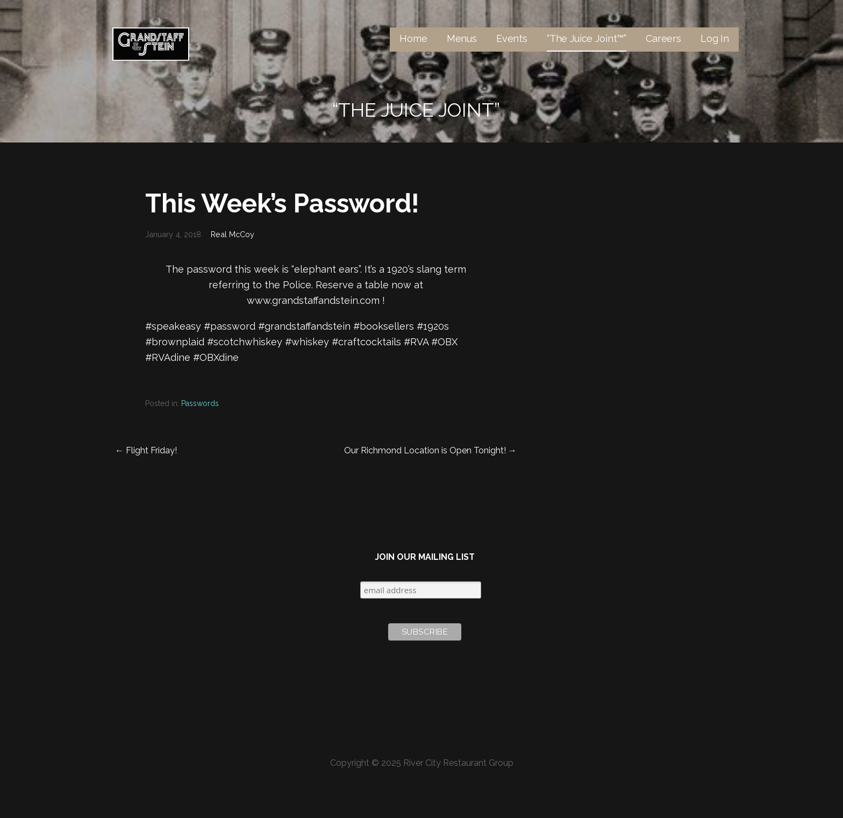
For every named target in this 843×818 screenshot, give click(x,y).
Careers (663, 38)
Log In (715, 38)
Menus (462, 38)
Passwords (200, 403)
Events (511, 38)
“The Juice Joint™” (586, 38)
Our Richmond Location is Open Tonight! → (430, 450)
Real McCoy (232, 234)
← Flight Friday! (146, 450)
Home (413, 38)
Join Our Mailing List (425, 557)
